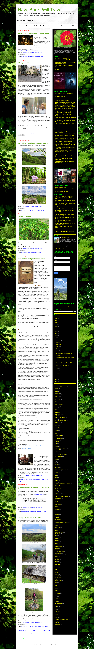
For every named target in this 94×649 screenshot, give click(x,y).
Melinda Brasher (65, 237)
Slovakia (56, 595)
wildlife (56, 617)
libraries (56, 520)
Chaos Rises (57, 436)
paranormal (57, 564)
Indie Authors (61, 25)
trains (56, 604)
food (56, 475)
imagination (57, 509)
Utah (56, 609)
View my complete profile (59, 248)
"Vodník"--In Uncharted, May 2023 (62, 100)
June (57, 350)
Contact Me (72, 25)
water (56, 612)
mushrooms (57, 541)
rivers (56, 582)
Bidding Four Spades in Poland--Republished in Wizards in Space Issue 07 (65, 204)
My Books (28, 25)
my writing (41, 56)
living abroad (57, 527)
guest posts (57, 490)
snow (56, 596)
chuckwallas (57, 440)
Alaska (56, 388)
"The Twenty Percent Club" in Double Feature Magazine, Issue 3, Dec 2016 (64, 153)
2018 (56, 331)
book (56, 411)
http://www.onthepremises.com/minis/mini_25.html (31, 50)
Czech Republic (24, 136)
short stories (57, 591)
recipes (56, 579)
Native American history (60, 554)
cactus (56, 425)
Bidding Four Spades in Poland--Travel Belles (64, 221)
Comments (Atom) (28, 633)
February (58, 371)
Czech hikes (24, 210)
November (58, 340)
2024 (56, 320)
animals (56, 391)
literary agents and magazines (27, 56)
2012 (56, 379)
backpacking (57, 406)
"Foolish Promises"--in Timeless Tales (63, 114)
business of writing (25, 511)
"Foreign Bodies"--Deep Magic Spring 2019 (64, 111)
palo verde (57, 562)
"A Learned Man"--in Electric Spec (62, 125)
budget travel (57, 422)
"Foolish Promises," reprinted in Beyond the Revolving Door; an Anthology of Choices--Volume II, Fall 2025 (64, 131)
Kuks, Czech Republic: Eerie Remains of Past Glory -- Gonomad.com (64, 229)
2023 (56, 322)
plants (56, 566)
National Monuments (59, 551)
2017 (56, 333)
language (57, 517)
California (57, 427)
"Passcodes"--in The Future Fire (61, 121)
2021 (56, 326)
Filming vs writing (24, 63)
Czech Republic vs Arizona (60, 454)
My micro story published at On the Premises (65, 353)
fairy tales (57, 465)
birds (56, 409)
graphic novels (58, 488)
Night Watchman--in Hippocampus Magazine (64, 208)
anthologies (57, 393)
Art (55, 401)
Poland (56, 570)
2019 (56, 329)
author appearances (59, 402)
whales (56, 614)
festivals (56, 472)
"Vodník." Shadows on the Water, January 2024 (65, 138)
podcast (56, 567)
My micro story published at (33, 33)
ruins (56, 585)
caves (56, 433)
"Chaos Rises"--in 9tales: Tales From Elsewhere (65, 123)
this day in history (58, 603)
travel (56, 606)
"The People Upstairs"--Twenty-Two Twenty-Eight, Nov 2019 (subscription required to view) (65, 106)
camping (56, 428)
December (58, 339)
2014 (56, 376)
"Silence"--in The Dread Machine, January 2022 (65, 102)
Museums (57, 540)
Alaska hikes (57, 389)
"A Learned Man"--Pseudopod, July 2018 (63, 112)
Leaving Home (58, 519)
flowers (56, 474)
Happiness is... (58, 493)
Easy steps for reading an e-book (62, 306)
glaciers (56, 482)
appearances (57, 394)
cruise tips (57, 444)
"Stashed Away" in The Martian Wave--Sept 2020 (65, 139)
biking (56, 407)
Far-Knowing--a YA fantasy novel (62, 58)
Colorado (57, 441)
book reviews (24, 479)
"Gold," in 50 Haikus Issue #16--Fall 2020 (63, 141)
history (56, 499)
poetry (56, 569)
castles (56, 432)
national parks (58, 553)
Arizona (56, 396)
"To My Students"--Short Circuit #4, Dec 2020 (64, 103)
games (56, 477)
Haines (56, 491)
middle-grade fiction (59, 532)
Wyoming (57, 622)
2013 (56, 377)
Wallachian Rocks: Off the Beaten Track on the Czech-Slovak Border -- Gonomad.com (65, 232)
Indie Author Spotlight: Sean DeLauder (31, 259)
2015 (56, 337)
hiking (35, 210)
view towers (57, 611)
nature (38, 210)
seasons (42, 210)
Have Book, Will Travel (40, 9)
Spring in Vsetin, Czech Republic (29, 518)
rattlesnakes (57, 575)
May (57, 351)
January (58, 373)
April (57, 368)
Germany (57, 480)
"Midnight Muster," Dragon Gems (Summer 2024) (65, 133)
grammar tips (57, 485)
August (57, 346)
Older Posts (46, 630)
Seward (56, 590)
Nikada (49, 644)
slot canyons (57, 593)
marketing (57, 528)
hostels (56, 506)
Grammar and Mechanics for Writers (62, 483)
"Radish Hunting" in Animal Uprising (62, 143)
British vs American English (60, 420)
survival (56, 601)
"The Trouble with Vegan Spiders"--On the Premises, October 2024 (63, 96)
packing (56, 561)
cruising (56, 446)
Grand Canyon (58, 486)
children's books (58, 438)
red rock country (58, 580)
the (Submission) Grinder (38, 494)
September (58, 344)
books (56, 415)
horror (56, 503)
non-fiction (57, 559)
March (57, 370)
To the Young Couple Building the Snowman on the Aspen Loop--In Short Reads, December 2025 (65, 197)
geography (57, 478)
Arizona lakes (58, 399)
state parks (57, 598)
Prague (56, 572)
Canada (56, 430)
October (58, 342)
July (57, 348)
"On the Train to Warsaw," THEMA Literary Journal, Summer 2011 (64, 164)
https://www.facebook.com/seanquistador (30, 447)
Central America (58, 435)
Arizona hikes (58, 398)
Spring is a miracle (24, 216)
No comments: (38, 52)
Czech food (57, 449)
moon (56, 535)
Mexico (56, 530)
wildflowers (57, 616)
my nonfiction (57, 545)
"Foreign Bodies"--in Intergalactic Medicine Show (65, 120)
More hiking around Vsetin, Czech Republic (33, 143)
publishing (57, 574)
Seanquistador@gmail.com (27, 448)
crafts (56, 443)
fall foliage (57, 467)
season (46, 626)
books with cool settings (60, 417)
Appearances (51, 25)
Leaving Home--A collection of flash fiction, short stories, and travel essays (65, 63)
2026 (56, 317)
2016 (56, 335)
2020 (56, 328)
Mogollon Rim (58, 533)
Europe (56, 464)
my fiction (37, 56)
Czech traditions (37, 626)
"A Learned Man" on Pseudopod (61, 191)
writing (30, 136)
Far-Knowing (57, 470)
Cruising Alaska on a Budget (61, 448)
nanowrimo (57, 549)
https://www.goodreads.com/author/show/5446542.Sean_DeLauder (36, 445)
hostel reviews (58, 504)
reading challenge (58, 577)
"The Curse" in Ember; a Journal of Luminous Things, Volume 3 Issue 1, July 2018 (64, 151)
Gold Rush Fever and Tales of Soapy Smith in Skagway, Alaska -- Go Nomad (64, 215)
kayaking (57, 516)
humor (56, 507)
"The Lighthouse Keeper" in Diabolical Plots (64, 93)
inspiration (57, 514)
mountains (57, 537)
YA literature (57, 624)
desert (56, 457)
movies (56, 538)
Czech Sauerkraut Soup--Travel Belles (63, 220)
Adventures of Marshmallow (61, 386)
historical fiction (58, 498)
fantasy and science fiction (33, 479)
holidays (56, 501)
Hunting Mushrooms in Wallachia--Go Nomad (64, 213)
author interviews (58, 404)
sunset (56, 600)
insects (56, 512)
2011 (56, 381)
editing (56, 459)
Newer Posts (22, 630)
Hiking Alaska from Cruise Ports (61, 496)
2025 (56, 318)
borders (56, 419)
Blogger (58, 644)
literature (57, 525)
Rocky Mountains (58, 583)
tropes (56, 608)
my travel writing (58, 546)
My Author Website (39, 25)
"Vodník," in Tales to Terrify (60, 187)
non (55, 558)
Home (20, 25)
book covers (57, 412)
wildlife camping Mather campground (62, 619)
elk (55, 461)
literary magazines (59, 524)
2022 (56, 324)
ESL (56, 462)
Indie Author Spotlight (43, 479)
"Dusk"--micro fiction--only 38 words (62, 115)
